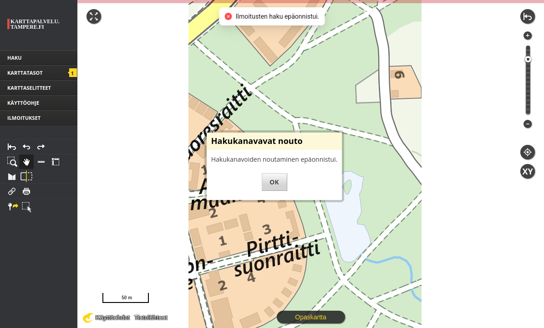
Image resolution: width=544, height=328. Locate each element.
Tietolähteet (151, 317)
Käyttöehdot (113, 317)
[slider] (528, 59)
